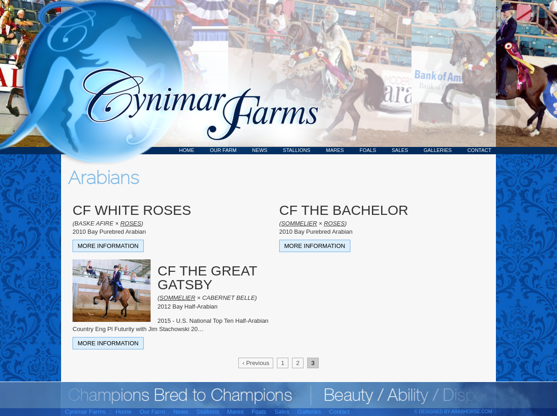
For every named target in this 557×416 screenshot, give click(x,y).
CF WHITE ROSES (132, 210)
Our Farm (223, 150)
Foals (368, 150)
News (259, 150)
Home (186, 150)
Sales (400, 150)
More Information (108, 245)
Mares (335, 150)
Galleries (438, 150)
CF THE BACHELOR (343, 210)
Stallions (296, 150)
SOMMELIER (299, 223)
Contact (479, 150)
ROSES (130, 223)
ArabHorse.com (471, 411)
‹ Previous (256, 363)
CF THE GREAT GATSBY (207, 277)
